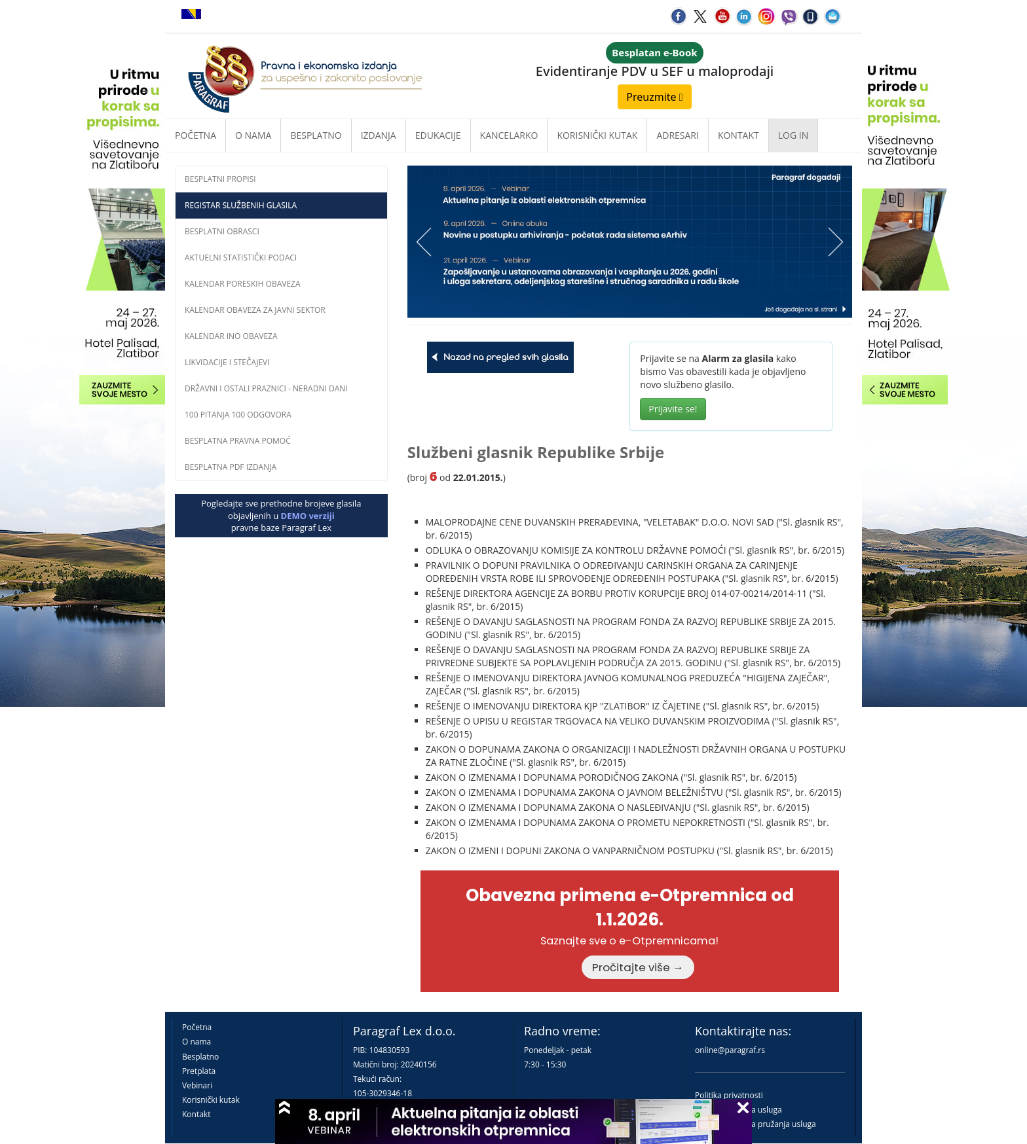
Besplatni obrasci (222, 231)
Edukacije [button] (438, 135)
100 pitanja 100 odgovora (238, 414)
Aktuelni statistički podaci (241, 257)
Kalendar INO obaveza (231, 336)
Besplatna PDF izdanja (230, 467)
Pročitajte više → (638, 967)
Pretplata (198, 1071)
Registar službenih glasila (241, 205)
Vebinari (197, 1085)
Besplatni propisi (220, 179)
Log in (793, 135)
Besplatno (315, 135)
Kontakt (196, 1114)
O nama (253, 135)
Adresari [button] (677, 135)
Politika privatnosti (729, 1095)
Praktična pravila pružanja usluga (755, 1124)
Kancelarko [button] (509, 135)
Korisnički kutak (211, 1099)
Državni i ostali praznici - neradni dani (266, 388)
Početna (195, 135)
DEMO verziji (308, 516)
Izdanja (378, 135)
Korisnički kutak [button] (597, 135)
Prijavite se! (672, 408)
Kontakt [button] (738, 135)
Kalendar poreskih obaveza (243, 283)
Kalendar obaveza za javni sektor (255, 309)
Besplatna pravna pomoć (238, 440)
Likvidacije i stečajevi (227, 362)
